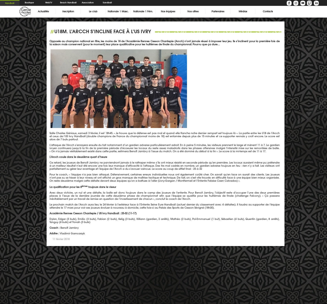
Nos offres (193, 11)
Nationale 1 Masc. (118, 11)
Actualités (43, 11)
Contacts (268, 11)
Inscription (68, 11)
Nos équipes (168, 11)
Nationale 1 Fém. (143, 11)
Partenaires (218, 11)
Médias (243, 11)
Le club (93, 11)
